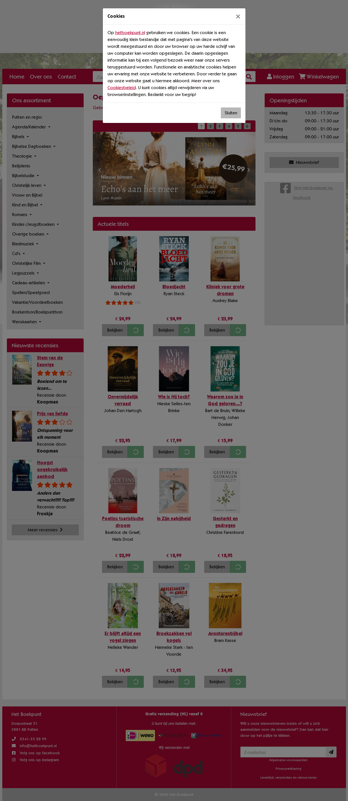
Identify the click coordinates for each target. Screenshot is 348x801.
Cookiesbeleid (121, 87)
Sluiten (231, 112)
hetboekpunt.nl (130, 32)
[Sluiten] (238, 16)
